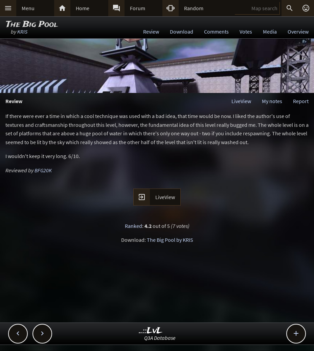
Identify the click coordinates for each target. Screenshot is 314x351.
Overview (298, 31)
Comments (216, 31)
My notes (272, 101)
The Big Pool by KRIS (170, 239)
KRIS (22, 31)
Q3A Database (160, 337)
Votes (246, 31)
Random (193, 8)
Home (82, 8)
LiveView (241, 101)
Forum (137, 8)
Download (181, 31)
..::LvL (150, 331)
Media (270, 31)
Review (151, 31)
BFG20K (43, 170)
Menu (28, 8)
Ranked (133, 225)
